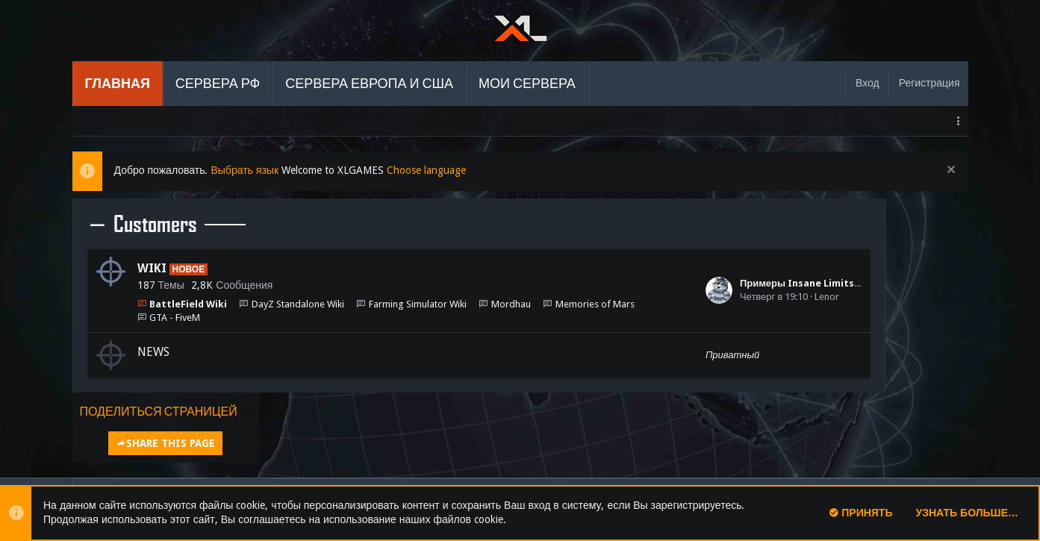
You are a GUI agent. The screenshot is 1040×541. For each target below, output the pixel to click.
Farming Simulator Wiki (418, 304)
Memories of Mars (188, 317)
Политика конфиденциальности (685, 429)
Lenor (708, 296)
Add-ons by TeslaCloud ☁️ (129, 469)
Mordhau (511, 304)
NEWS (153, 352)
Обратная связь (338, 429)
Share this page (874, 249)
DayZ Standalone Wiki (298, 304)
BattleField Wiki (188, 304)
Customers (155, 224)
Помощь (852, 429)
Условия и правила (483, 429)
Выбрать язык (244, 170)
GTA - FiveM (278, 317)
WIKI (151, 268)
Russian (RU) (157, 429)
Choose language (426, 170)
